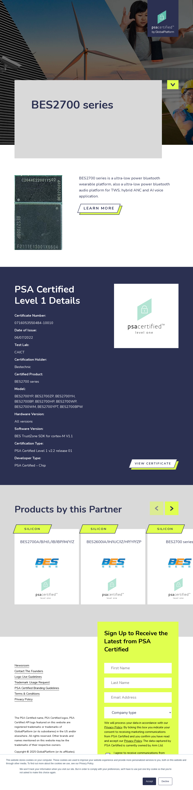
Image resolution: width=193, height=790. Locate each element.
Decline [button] (165, 781)
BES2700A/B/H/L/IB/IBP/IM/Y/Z (47, 541)
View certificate (153, 463)
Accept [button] (149, 781)
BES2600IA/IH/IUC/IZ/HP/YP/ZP (114, 541)
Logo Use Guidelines (28, 677)
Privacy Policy (113, 727)
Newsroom (22, 665)
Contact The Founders (29, 671)
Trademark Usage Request (32, 682)
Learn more (98, 208)
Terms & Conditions (27, 694)
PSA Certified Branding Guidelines (37, 688)
